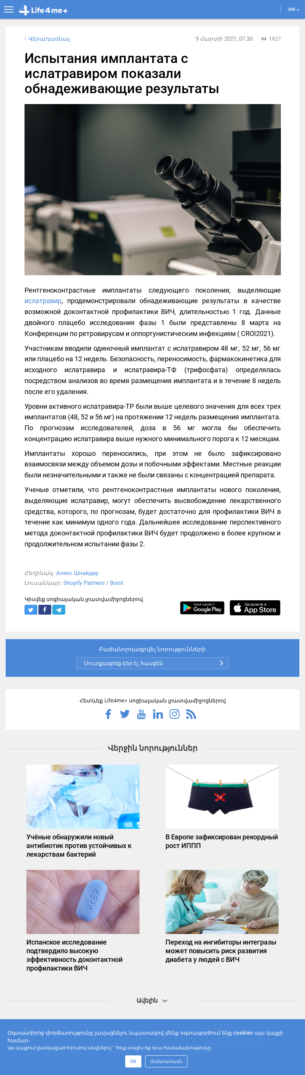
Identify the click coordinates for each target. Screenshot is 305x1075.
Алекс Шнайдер (77, 573)
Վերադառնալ (46, 38)
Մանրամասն (166, 1061)
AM (294, 9)
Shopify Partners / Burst (93, 583)
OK (133, 1061)
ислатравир (43, 301)
